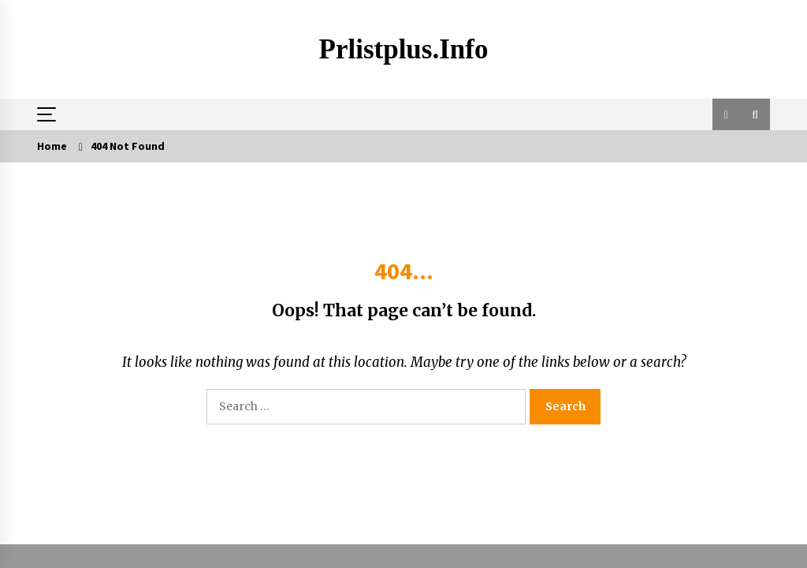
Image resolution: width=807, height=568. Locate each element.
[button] (726, 114)
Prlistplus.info (404, 49)
